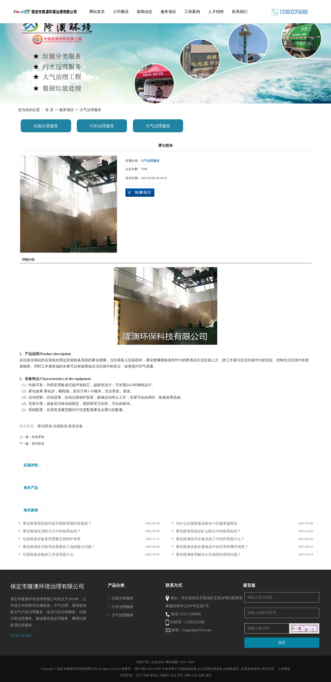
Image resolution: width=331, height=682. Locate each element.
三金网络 (284, 669)
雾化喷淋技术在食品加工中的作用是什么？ (210, 539)
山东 (194, 675)
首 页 (49, 110)
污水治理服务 (101, 126)
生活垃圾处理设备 (210, 669)
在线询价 (139, 192)
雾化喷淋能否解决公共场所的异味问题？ (208, 554)
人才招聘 (216, 11)
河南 (187, 675)
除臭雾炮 (38, 437)
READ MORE (21, 635)
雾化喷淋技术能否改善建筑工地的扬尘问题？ (58, 547)
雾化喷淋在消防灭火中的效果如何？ (51, 531)
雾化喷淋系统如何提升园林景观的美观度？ (57, 523)
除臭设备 (75, 426)
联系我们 (239, 11)
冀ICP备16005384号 (148, 669)
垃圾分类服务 (45, 126)
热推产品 (142, 662)
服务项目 (168, 11)
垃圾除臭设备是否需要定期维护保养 (51, 539)
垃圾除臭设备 (187, 669)
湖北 (208, 675)
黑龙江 (154, 675)
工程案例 (192, 11)
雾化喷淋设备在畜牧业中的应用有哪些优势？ (212, 547)
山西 (201, 675)
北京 (173, 675)
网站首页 (97, 11)
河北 (180, 675)
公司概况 (121, 11)
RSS (182, 662)
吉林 (146, 675)
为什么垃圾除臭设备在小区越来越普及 (206, 523)
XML (191, 662)
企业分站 (157, 662)
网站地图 (172, 662)
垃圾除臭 (60, 426)
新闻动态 (144, 11)
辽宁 (139, 675)
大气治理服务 (90, 110)
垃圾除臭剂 (231, 669)
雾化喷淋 (44, 426)
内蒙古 (164, 675)
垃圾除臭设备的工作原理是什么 (47, 554)
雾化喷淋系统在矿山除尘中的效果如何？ (208, 531)
